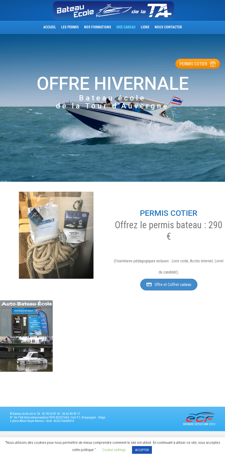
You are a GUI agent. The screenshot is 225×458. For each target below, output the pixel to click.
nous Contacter (168, 27)
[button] (197, 64)
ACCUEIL (49, 27)
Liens (145, 27)
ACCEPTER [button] (142, 450)
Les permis (70, 27)
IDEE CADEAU (125, 27)
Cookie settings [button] (114, 450)
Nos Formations (97, 27)
